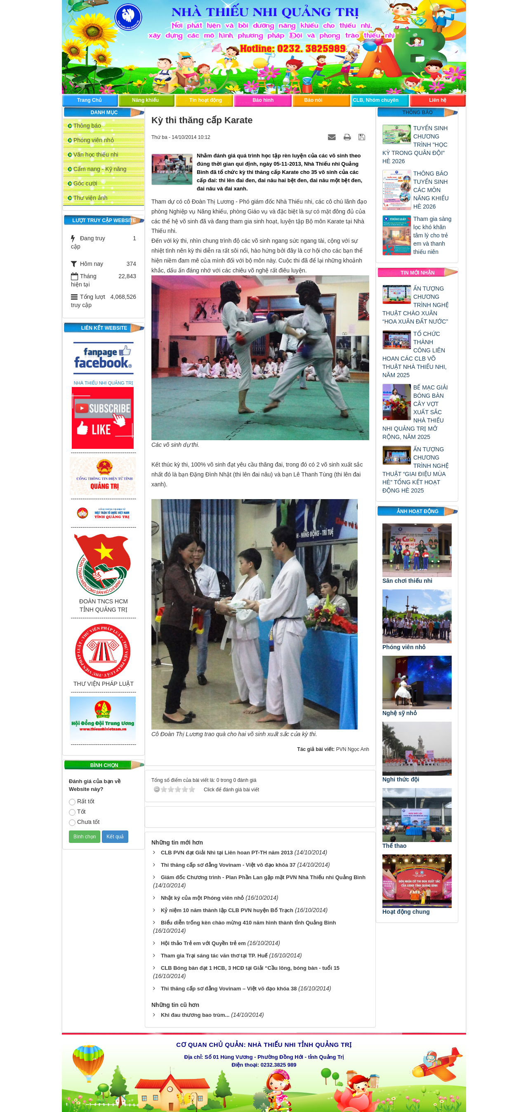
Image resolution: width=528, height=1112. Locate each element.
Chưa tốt (84, 822)
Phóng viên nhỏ (93, 140)
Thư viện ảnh (90, 198)
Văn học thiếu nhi (95, 154)
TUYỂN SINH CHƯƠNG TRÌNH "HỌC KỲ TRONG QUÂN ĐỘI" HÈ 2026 (415, 144)
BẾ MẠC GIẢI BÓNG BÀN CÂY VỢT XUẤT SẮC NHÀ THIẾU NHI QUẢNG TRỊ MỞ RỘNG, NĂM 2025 (415, 412)
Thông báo (87, 125)
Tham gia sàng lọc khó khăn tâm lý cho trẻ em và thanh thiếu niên (432, 235)
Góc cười (85, 183)
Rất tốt (81, 801)
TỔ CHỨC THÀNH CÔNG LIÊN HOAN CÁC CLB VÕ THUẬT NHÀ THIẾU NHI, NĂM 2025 (414, 354)
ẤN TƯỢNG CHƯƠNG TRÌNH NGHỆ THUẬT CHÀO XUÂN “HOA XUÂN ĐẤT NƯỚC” (415, 305)
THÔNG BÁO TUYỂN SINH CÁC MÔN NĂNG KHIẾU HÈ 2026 (431, 190)
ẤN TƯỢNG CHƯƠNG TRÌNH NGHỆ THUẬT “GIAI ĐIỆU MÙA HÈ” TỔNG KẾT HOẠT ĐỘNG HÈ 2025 (415, 470)
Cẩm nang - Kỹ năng (100, 169)
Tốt (77, 812)
